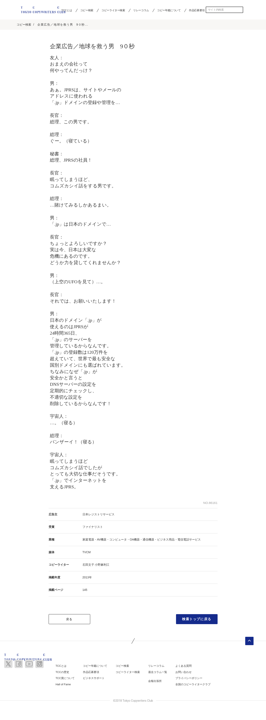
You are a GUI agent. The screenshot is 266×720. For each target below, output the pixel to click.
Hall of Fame (63, 684)
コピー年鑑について (169, 10)
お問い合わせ (183, 672)
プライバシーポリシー (188, 678)
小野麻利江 (102, 565)
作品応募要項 (197, 10)
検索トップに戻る (196, 619)
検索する (240, 10)
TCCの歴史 (62, 672)
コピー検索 (86, 10)
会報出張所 (155, 681)
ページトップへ (249, 641)
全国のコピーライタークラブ (193, 684)
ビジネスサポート (94, 678)
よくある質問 (183, 666)
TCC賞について (65, 678)
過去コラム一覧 (157, 672)
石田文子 (88, 565)
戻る (69, 619)
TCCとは (60, 666)
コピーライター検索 (113, 10)
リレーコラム (141, 10)
